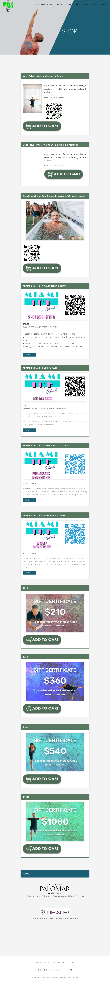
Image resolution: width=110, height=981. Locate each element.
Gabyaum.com (63, 976)
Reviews (86, 4)
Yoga (53, 962)
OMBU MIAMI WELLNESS (45, 4)
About (59, 4)
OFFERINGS (69, 4)
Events (64, 962)
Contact (102, 4)
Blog (94, 4)
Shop (78, 4)
